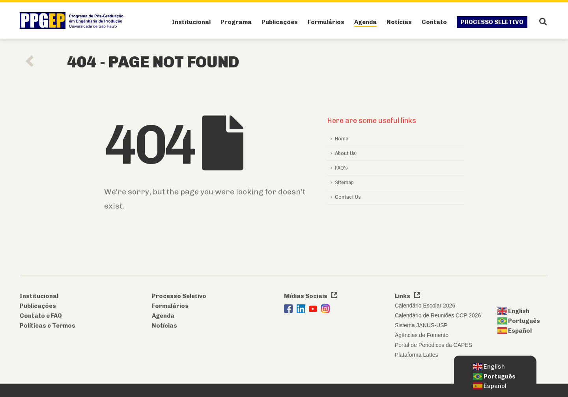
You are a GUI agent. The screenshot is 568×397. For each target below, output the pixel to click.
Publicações (280, 22)
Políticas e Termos (47, 325)
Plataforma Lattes (416, 355)
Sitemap (344, 182)
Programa (236, 22)
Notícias (399, 22)
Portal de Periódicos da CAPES (433, 345)
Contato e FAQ (41, 315)
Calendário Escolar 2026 (425, 305)
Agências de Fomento (421, 335)
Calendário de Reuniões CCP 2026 (438, 315)
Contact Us (348, 197)
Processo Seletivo (492, 22)
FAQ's (341, 168)
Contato (434, 22)
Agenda (365, 22)
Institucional (191, 22)
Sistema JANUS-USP (421, 325)
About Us (345, 153)
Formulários (326, 22)
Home (341, 139)
